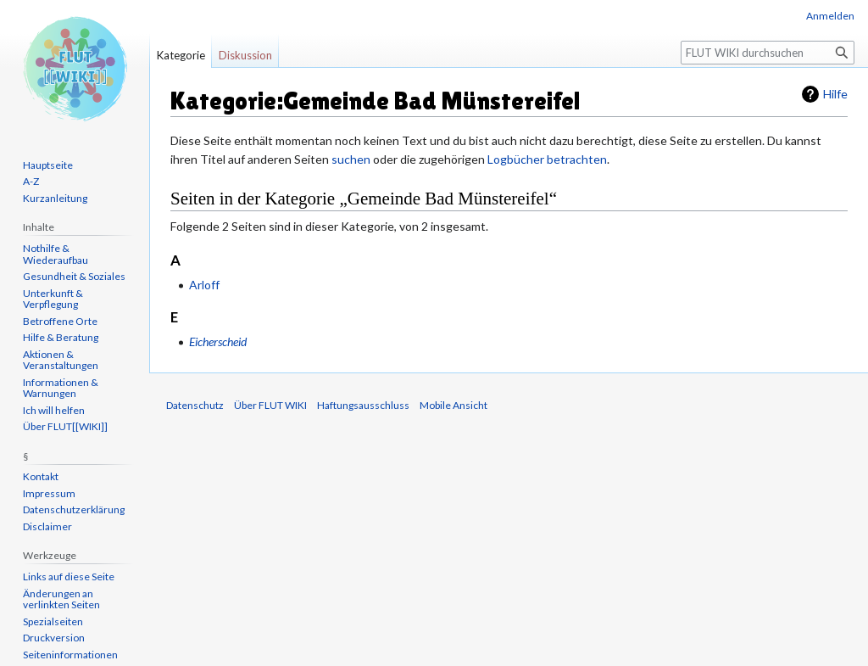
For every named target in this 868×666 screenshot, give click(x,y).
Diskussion (245, 55)
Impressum (49, 493)
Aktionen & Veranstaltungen (60, 360)
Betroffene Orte (60, 321)
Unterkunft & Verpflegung (53, 299)
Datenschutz (195, 405)
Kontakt (40, 476)
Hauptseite (48, 165)
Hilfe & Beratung (60, 337)
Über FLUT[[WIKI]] (65, 426)
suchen (350, 159)
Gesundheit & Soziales (74, 276)
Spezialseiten (53, 621)
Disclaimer (47, 526)
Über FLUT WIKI (270, 405)
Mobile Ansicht (453, 405)
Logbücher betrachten (547, 159)
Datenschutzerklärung (74, 509)
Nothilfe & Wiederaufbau (55, 254)
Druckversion (54, 637)
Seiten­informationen (70, 654)
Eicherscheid (218, 341)
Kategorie (181, 55)
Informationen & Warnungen (60, 388)
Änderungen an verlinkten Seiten (61, 599)
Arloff (204, 284)
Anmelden (830, 15)
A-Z (31, 181)
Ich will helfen (54, 410)
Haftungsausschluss (363, 405)
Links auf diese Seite (68, 576)
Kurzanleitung (55, 198)
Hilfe (835, 94)
